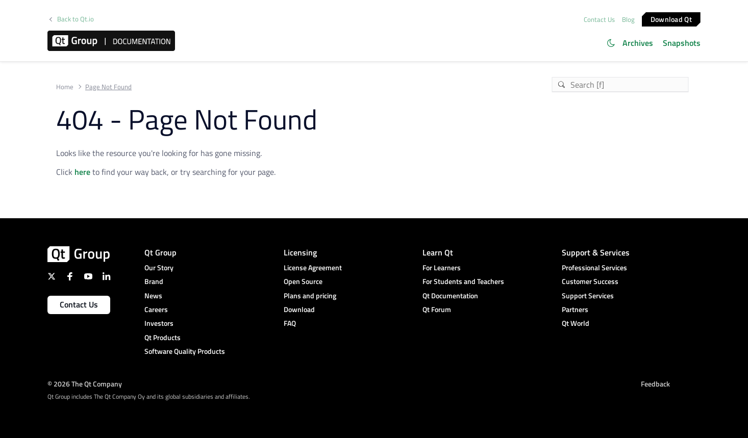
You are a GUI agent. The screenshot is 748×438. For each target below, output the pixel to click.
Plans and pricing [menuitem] (310, 295)
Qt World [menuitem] (575, 323)
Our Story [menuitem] (158, 267)
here (82, 172)
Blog (628, 19)
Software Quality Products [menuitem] (184, 351)
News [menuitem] (153, 295)
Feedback (655, 383)
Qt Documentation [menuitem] (450, 295)
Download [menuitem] (299, 309)
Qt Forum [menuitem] (436, 309)
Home (64, 87)
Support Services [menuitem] (588, 295)
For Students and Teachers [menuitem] (463, 281)
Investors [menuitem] (158, 323)
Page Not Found (108, 87)
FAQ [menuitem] (290, 323)
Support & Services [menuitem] (596, 252)
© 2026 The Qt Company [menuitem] (84, 383)
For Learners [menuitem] (441, 267)
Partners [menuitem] (575, 309)
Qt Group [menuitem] (160, 252)
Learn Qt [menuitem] (437, 252)
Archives (637, 43)
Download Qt (671, 18)
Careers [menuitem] (156, 309)
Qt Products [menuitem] (162, 337)
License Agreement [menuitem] (313, 267)
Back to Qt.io (75, 19)
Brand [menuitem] (153, 281)
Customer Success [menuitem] (590, 281)
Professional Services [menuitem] (594, 267)
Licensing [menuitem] (300, 252)
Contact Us (599, 19)
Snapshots (682, 43)
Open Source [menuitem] (303, 281)
